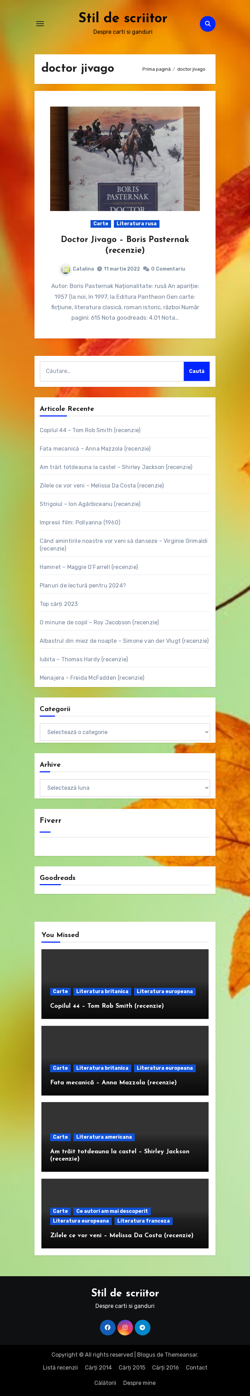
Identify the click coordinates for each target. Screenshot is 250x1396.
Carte (100, 223)
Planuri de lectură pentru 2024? (83, 585)
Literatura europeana (165, 992)
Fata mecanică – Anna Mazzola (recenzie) (95, 448)
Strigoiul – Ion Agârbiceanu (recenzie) (90, 503)
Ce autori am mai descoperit (112, 1211)
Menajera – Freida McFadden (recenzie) (92, 677)
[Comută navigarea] (40, 24)
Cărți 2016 (165, 1367)
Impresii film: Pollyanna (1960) (80, 522)
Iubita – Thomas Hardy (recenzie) (84, 659)
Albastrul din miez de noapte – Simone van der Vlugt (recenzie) (124, 640)
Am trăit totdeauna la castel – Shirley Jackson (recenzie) (116, 466)
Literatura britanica (102, 992)
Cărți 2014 (98, 1367)
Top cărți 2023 (59, 603)
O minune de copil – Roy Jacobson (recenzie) (99, 622)
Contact (197, 1367)
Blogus (146, 1354)
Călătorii (105, 1383)
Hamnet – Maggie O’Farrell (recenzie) (89, 566)
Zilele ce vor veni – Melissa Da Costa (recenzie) (102, 485)
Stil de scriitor (123, 19)
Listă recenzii (60, 1367)
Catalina (77, 269)
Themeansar (181, 1354)
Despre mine (139, 1383)
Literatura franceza (143, 1221)
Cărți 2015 (132, 1367)
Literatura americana (104, 1137)
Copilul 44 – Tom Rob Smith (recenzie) (90, 430)
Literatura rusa (137, 223)
